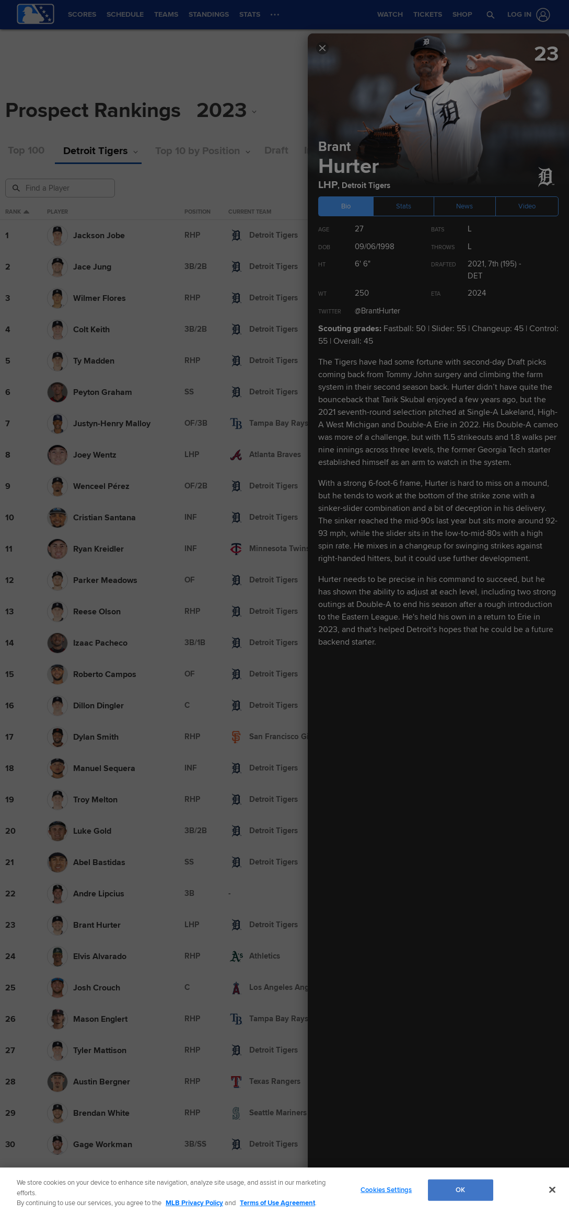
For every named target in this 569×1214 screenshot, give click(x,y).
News (464, 206)
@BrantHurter (377, 311)
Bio (346, 206)
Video (527, 206)
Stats (403, 206)
